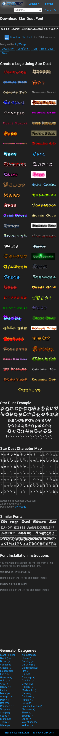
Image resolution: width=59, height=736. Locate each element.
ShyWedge (20, 44)
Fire (25, 670)
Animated (29, 654)
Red (4, 702)
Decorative (8, 48)
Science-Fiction (32, 706)
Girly (26, 674)
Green (27, 683)
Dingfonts (23, 48)
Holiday (27, 686)
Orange (6, 696)
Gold (5, 680)
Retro (26, 702)
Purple (27, 699)
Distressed (30, 667)
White (5, 725)
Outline (28, 696)
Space (5, 715)
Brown (5, 661)
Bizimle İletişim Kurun (17, 732)
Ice (3, 690)
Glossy (6, 677)
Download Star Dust (18, 37)
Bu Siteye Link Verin (43, 732)
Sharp (5, 712)
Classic (5, 667)
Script (5, 709)
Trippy (5, 722)
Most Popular (7, 654)
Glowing (28, 677)
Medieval (29, 690)
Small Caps (47, 48)
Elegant (6, 670)
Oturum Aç (51, 10)
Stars (5, 53)
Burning (28, 661)
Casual (5, 664)
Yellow (27, 725)
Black (5, 658)
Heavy (5, 686)
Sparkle (27, 715)
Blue (26, 658)
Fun (35, 48)
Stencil (5, 718)
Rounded (7, 706)
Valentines (29, 722)
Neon (26, 693)
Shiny (26, 712)
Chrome (28, 664)
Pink (4, 699)
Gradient (28, 680)
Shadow (28, 709)
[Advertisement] (29, 619)
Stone (26, 718)
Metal (5, 693)
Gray (4, 683)
